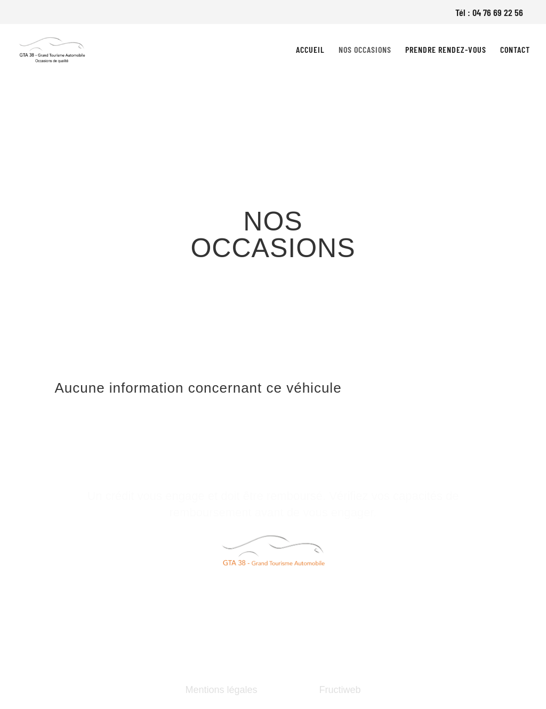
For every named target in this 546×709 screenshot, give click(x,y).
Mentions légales (221, 689)
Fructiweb (340, 689)
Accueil (310, 50)
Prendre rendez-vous (445, 50)
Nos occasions (365, 50)
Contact (515, 50)
